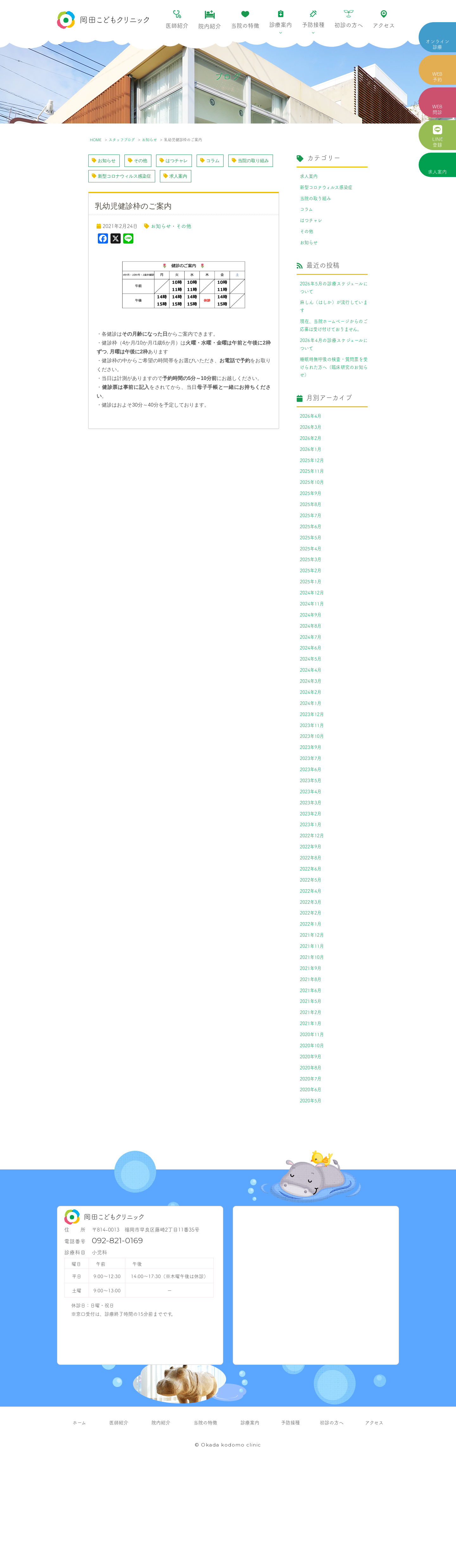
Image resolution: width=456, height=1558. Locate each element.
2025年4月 (312, 587)
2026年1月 (312, 479)
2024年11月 (313, 647)
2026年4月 (312, 443)
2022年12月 (313, 900)
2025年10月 (313, 515)
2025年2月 (312, 611)
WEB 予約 (437, 76)
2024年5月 (312, 707)
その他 (142, 161)
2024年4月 (312, 719)
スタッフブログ (122, 139)
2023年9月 (312, 804)
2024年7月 (312, 683)
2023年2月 (312, 876)
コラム (220, 161)
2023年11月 (313, 779)
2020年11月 (313, 1116)
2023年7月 (312, 816)
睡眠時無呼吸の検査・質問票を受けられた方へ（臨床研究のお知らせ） (334, 392)
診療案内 (280, 19)
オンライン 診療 (437, 44)
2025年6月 (312, 563)
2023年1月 (312, 888)
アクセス (384, 19)
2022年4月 (312, 960)
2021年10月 (313, 1032)
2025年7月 (312, 551)
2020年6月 (312, 1177)
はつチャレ (181, 161)
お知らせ (149, 139)
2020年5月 (312, 1189)
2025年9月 (312, 527)
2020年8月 (312, 1153)
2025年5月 (312, 575)
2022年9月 (312, 912)
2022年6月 (312, 936)
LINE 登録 (437, 136)
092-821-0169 (117, 1329)
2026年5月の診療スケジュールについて (334, 295)
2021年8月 (312, 1056)
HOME (96, 139)
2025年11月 (313, 503)
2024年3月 (312, 731)
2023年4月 (312, 852)
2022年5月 (312, 948)
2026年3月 (312, 455)
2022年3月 (312, 972)
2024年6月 (312, 695)
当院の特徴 (245, 19)
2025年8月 (312, 539)
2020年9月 (312, 1140)
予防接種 (313, 19)
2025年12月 (313, 491)
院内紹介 (209, 20)
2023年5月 (312, 840)
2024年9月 (312, 659)
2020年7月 (312, 1165)
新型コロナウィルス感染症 (180, 177)
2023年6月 (312, 828)
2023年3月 (312, 864)
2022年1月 (312, 996)
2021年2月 (312, 1092)
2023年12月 (313, 767)
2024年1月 (312, 755)
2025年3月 (312, 599)
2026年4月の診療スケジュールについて (334, 367)
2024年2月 (312, 743)
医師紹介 (177, 19)
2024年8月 (312, 671)
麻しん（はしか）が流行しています (334, 316)
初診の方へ (348, 19)
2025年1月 (312, 623)
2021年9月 (312, 1044)
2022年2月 (312, 984)
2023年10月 (313, 791)
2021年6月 (312, 1068)
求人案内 (437, 171)
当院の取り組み (113, 177)
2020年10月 (313, 1128)
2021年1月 (312, 1104)
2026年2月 (312, 467)
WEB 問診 (437, 109)
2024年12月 (313, 635)
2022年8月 (312, 924)
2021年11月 (313, 1020)
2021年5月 (312, 1080)
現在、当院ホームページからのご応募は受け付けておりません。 (334, 341)
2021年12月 (313, 1008)
